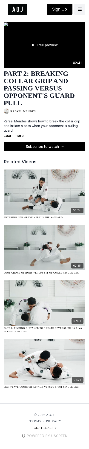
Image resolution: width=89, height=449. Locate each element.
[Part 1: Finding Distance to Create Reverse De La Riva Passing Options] (44, 329)
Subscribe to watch (45, 146)
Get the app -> (45, 427)
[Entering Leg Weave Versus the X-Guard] (44, 217)
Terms (35, 421)
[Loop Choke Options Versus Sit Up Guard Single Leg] (44, 272)
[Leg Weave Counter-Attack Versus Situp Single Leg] (44, 387)
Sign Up (59, 9)
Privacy (53, 421)
